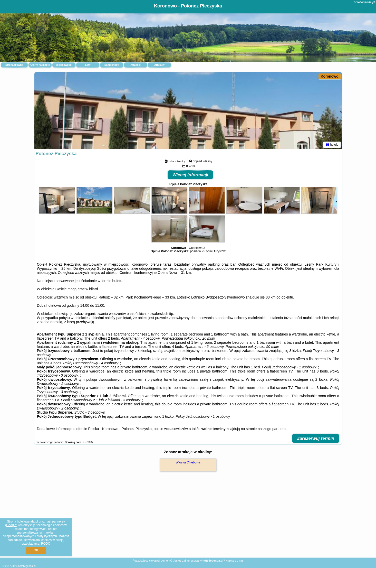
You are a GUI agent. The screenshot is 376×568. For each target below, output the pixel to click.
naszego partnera (272, 429)
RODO (45, 543)
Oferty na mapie (40, 64)
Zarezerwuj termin (315, 438)
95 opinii (207, 251)
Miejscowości (64, 64)
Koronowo (329, 76)
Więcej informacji (190, 174)
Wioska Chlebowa (188, 462)
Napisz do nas (235, 560)
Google (11, 525)
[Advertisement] (188, 520)
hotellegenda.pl (364, 2)
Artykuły (159, 64)
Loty (87, 64)
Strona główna (14, 64)
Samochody (111, 64)
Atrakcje (135, 64)
